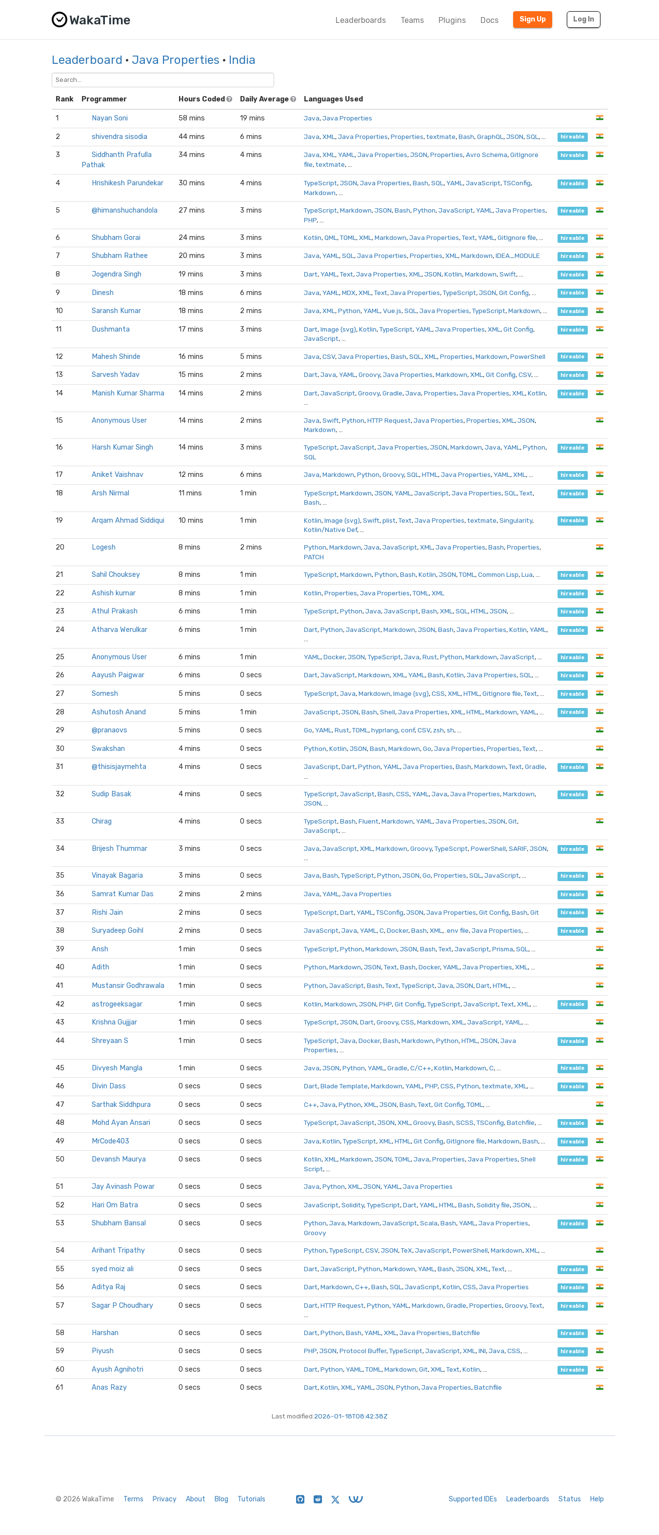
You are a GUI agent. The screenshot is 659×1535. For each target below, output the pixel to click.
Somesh (105, 693)
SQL (532, 136)
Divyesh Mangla (117, 1068)
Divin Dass (109, 1086)
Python (424, 210)
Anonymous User (119, 420)
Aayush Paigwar (118, 675)
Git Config (514, 292)
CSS (438, 693)
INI (482, 1351)
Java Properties (176, 60)
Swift (507, 274)
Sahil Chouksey (116, 575)
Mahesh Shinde (116, 357)
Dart (311, 274)
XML (328, 136)
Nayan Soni (110, 118)
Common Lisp (498, 574)
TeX (406, 1250)
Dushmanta (111, 329)
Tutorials (251, 1499)
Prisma (502, 949)
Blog (221, 1499)
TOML (348, 237)
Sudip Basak (111, 794)
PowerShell (527, 356)
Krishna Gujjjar (114, 1022)
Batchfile (521, 1122)
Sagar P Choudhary (122, 1305)
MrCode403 (110, 1141)
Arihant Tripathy (118, 1250)
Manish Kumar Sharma (128, 393)
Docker (334, 657)
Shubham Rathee (120, 256)
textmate (441, 136)
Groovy (369, 374)
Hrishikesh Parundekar (127, 183)
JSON (514, 136)
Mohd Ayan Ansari (121, 1123)
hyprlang (384, 730)
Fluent (369, 821)
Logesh (104, 547)
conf (408, 730)
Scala (429, 1223)
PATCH (314, 557)
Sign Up (532, 19)
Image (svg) (338, 329)
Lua (527, 574)
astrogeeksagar (117, 1004)
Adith (100, 967)
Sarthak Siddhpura (121, 1105)
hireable (572, 137)
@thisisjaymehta (119, 767)
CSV (328, 356)
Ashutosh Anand (119, 712)
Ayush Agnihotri (117, 1369)
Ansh (100, 949)
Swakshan (108, 749)
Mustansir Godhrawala (128, 986)
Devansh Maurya (119, 1159)
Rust (429, 657)
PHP (310, 220)
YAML (346, 154)
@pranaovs (109, 730)
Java (312, 118)
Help (597, 1499)
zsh (438, 730)
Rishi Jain (107, 912)
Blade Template (344, 1086)
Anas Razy (109, 1387)
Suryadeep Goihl (117, 930)
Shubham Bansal (119, 1223)
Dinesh (103, 293)
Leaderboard (87, 60)
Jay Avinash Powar (123, 1186)
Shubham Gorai (116, 238)
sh (450, 730)
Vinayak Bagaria (117, 875)
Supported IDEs (473, 1499)
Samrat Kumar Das (123, 894)
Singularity (515, 520)
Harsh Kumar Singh (122, 447)
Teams (412, 20)
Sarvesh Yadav (116, 375)
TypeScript (320, 183)
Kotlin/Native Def (330, 529)
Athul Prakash (115, 611)
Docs (489, 20)
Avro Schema (486, 154)
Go (308, 730)
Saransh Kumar (116, 311)
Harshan (105, 1333)
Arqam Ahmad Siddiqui (128, 520)
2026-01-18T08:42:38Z (351, 1416)
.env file (457, 930)
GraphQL (490, 136)
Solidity (352, 1205)
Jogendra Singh (116, 274)
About (195, 1499)
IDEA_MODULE (518, 255)
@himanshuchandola (125, 210)
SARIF (518, 848)
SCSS (465, 1122)
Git (512, 821)
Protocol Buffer (362, 1351)
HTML (430, 474)
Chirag (102, 821)
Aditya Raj (108, 1287)
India (242, 60)
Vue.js (392, 311)
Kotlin (312, 237)
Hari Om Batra (115, 1205)
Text (468, 237)
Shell (387, 712)
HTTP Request (389, 420)
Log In (583, 19)
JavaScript (483, 183)
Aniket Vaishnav (117, 475)
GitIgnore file (517, 237)
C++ (310, 1104)
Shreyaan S (110, 1041)
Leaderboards (361, 20)
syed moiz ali (113, 1269)
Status (570, 1499)
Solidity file (493, 1205)
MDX (349, 292)
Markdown (320, 193)
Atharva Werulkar (119, 630)
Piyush (103, 1351)
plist (389, 520)
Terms (133, 1499)
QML (330, 237)
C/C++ (420, 1068)
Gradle (392, 393)
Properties (407, 136)
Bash (466, 136)
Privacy (165, 1499)
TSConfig (517, 183)
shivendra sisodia (119, 137)
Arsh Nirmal (110, 493)
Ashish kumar (114, 593)
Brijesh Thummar (119, 849)
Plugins (452, 20)
